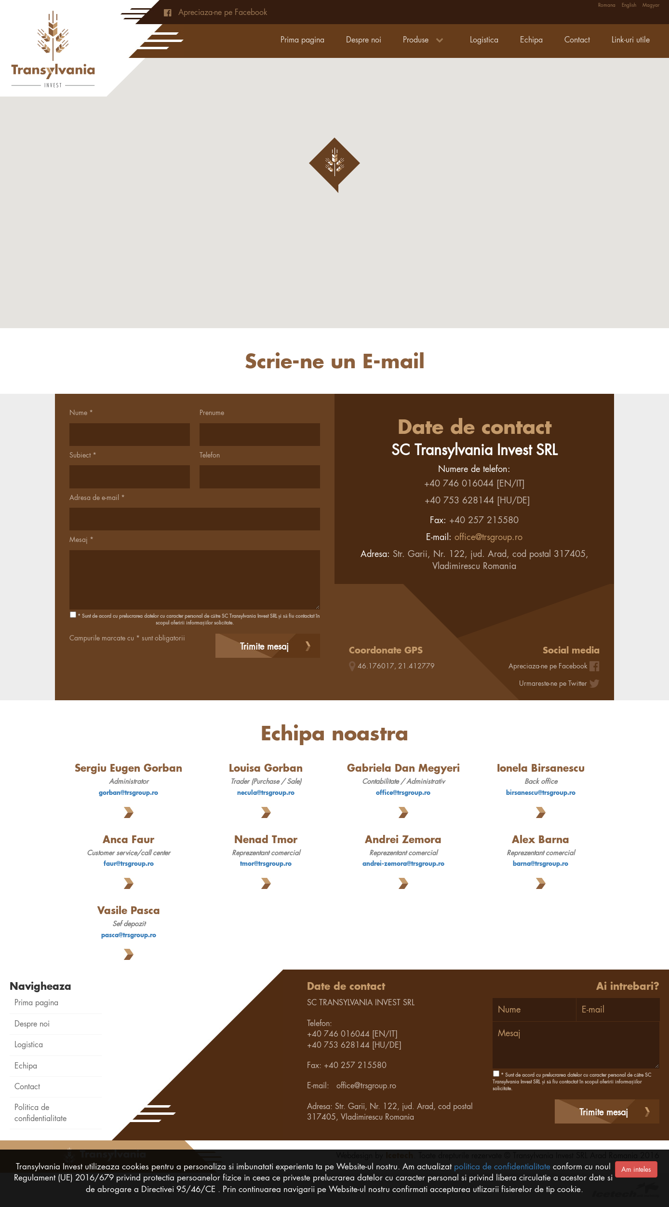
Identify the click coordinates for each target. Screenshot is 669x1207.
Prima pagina (302, 40)
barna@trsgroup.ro (540, 863)
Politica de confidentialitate (40, 1112)
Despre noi (363, 40)
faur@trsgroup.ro (129, 863)
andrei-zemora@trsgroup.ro (403, 863)
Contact (577, 40)
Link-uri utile (631, 40)
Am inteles (636, 1169)
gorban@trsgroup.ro (128, 792)
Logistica (484, 40)
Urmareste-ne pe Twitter (553, 683)
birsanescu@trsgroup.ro (540, 792)
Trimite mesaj (264, 646)
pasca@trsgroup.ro (128, 935)
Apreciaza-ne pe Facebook (216, 12)
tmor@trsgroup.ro (266, 863)
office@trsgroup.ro (488, 536)
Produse (425, 40)
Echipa (531, 40)
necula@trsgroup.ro (265, 792)
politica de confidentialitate (502, 1166)
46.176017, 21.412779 (396, 666)
